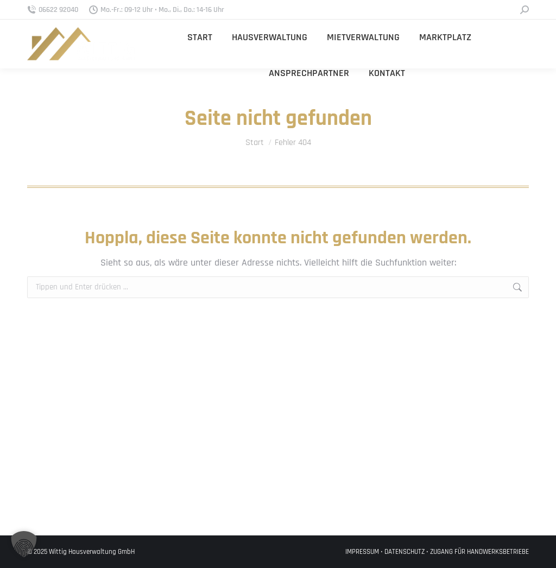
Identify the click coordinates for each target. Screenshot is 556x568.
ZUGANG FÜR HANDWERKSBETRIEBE (479, 551)
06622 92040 (52, 9)
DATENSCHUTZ (404, 551)
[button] (24, 544)
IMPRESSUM (362, 551)
